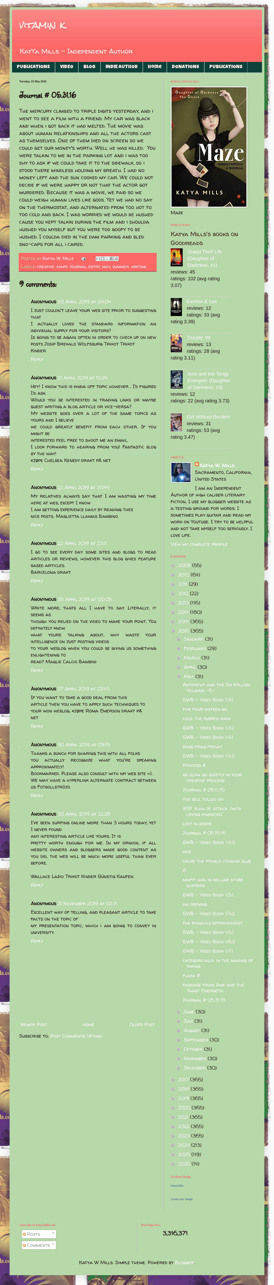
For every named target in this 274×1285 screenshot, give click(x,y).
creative (45, 266)
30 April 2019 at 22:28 (84, 814)
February (195, 648)
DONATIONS (185, 67)
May (189, 676)
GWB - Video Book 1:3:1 (208, 699)
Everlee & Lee (202, 301)
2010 (184, 574)
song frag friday (202, 746)
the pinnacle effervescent (213, 923)
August (192, 1030)
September (197, 1039)
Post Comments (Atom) (76, 1036)
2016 (184, 631)
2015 (184, 621)
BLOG (89, 67)
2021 (184, 1117)
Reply (37, 359)
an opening (195, 904)
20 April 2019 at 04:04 (84, 301)
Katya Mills (177, 1185)
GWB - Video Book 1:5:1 (208, 894)
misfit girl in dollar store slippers (213, 882)
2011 (183, 584)
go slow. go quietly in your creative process (212, 777)
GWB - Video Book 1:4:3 (209, 842)
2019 (184, 1098)
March (192, 657)
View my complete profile (199, 544)
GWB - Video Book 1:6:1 (208, 932)
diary (62, 266)
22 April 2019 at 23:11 (82, 543)
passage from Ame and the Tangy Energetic (213, 987)
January (194, 639)
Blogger (184, 1262)
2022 (184, 1126)
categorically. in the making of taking (218, 963)
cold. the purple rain (207, 718)
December (195, 1067)
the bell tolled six (203, 799)
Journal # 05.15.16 (204, 833)
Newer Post (33, 1024)
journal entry (85, 266)
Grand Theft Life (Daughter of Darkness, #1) (204, 258)
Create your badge (182, 1199)
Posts (31, 1234)
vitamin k (42, 25)
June (190, 1011)
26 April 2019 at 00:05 (85, 599)
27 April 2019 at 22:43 (83, 688)
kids (187, 851)
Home (155, 67)
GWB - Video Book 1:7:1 (208, 951)
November (196, 1058)
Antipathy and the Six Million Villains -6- (216, 687)
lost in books (197, 823)
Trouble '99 (199, 337)
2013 (184, 602)
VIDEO (66, 67)
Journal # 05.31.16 (204, 1000)
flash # (191, 975)
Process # (194, 765)
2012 (184, 593)
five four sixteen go (205, 709)
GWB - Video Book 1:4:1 (208, 737)
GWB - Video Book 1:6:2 (209, 941)
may (106, 266)
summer (120, 266)
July (189, 1021)
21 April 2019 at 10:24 (82, 377)
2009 (185, 565)
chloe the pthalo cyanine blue (217, 861)
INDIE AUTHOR (122, 67)
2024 (184, 1145)
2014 (184, 612)
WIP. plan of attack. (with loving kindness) (212, 811)
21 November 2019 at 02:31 (88, 903)
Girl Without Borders (208, 416)
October (194, 1049)
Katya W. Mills (217, 465)
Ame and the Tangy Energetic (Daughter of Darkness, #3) (208, 380)
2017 (184, 1079)
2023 (184, 1135)
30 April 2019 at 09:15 (84, 744)
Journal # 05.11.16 (203, 789)
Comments (36, 1245)
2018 (184, 1089)
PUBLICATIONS (33, 67)
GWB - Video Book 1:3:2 (208, 727)
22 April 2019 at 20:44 (84, 487)
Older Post (142, 1024)
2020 (185, 1107)
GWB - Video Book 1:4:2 (208, 756)
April (191, 667)
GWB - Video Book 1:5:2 (209, 913)
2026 (185, 1163)
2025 (184, 1154)
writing (138, 266)
